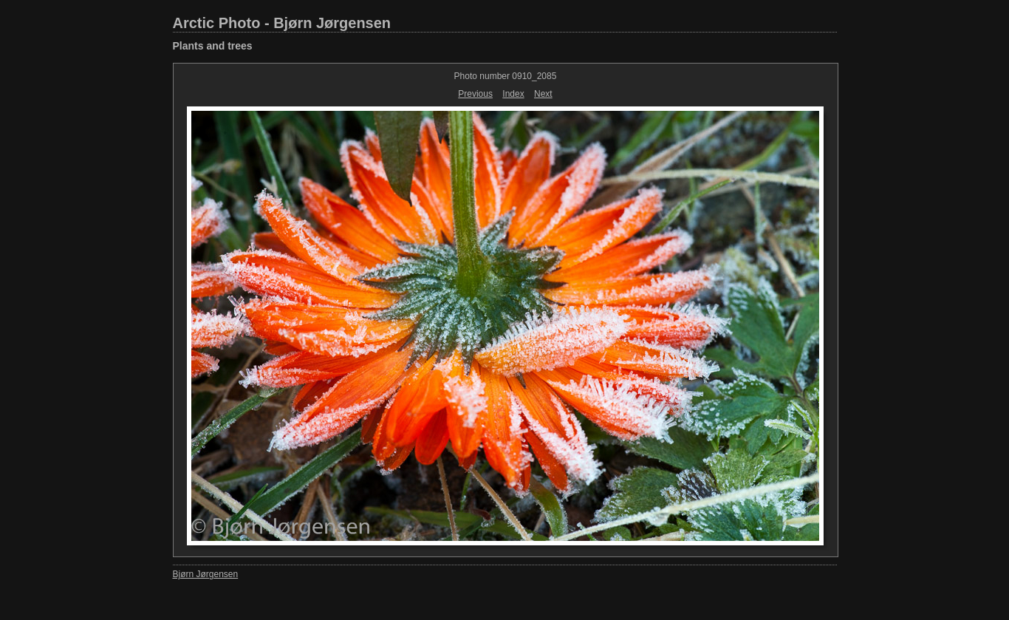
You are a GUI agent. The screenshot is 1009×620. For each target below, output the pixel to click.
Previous (475, 94)
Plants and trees (213, 46)
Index (513, 94)
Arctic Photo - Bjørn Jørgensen (282, 23)
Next (543, 94)
